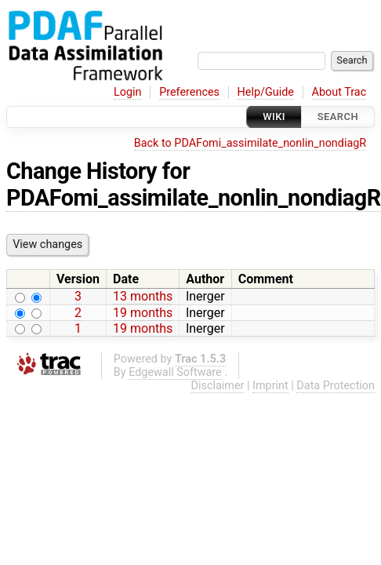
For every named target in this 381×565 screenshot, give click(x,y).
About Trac (339, 92)
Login (128, 92)
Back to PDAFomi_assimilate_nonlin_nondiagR (250, 143)
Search (338, 116)
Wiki (274, 116)
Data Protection (335, 385)
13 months (142, 296)
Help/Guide (266, 92)
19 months (142, 312)
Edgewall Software (175, 372)
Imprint (270, 385)
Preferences (189, 92)
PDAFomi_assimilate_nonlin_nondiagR (193, 197)
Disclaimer (218, 385)
